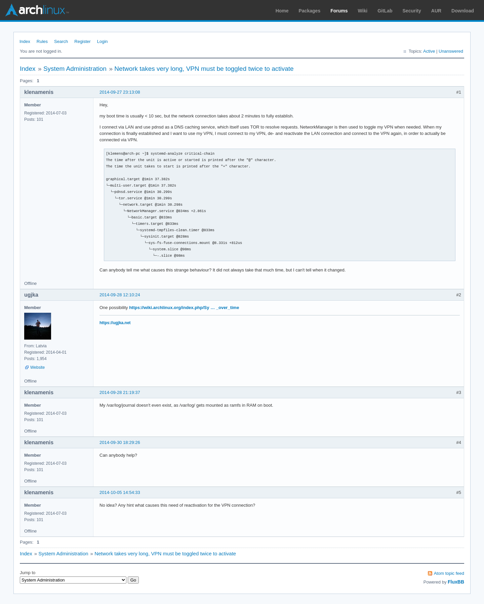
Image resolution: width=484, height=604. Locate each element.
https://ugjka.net (115, 322)
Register (82, 41)
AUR (436, 10)
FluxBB (456, 582)
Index (24, 41)
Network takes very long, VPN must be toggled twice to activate (203, 68)
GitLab (384, 10)
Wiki (363, 10)
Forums (339, 10)
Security (412, 10)
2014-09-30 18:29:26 (119, 442)
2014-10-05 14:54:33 (119, 492)
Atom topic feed (449, 573)
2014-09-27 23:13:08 (119, 92)
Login (102, 41)
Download (462, 10)
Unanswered (451, 51)
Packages (310, 10)
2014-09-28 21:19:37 (119, 392)
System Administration (75, 68)
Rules (42, 41)
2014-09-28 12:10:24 (119, 294)
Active (429, 51)
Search (61, 41)
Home (282, 10)
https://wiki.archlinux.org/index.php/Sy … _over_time (184, 307)
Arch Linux (37, 10)
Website (37, 367)
